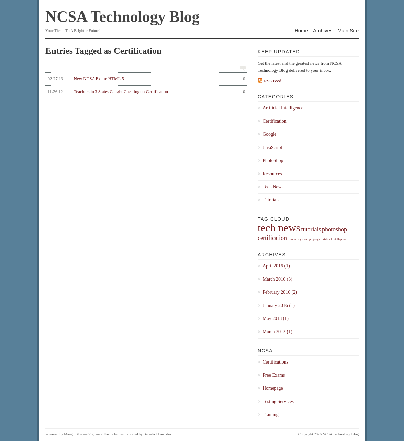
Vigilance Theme (100, 434)
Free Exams (274, 375)
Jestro (123, 434)
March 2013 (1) (277, 331)
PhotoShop (273, 160)
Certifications (275, 362)
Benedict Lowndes (157, 434)
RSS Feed (272, 80)
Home (301, 30)
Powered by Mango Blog (63, 434)
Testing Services (278, 401)
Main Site (348, 30)
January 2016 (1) (279, 305)
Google (269, 134)
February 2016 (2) (280, 292)
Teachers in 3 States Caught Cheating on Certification (145, 91)
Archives (323, 30)
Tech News (273, 186)
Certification (275, 121)
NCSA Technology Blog (122, 16)
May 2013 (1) (276, 318)
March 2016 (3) (277, 279)
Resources (272, 173)
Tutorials (271, 199)
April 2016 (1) (276, 266)
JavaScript (272, 147)
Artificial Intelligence (283, 108)
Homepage (273, 388)
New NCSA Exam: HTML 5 (145, 79)
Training (271, 414)
